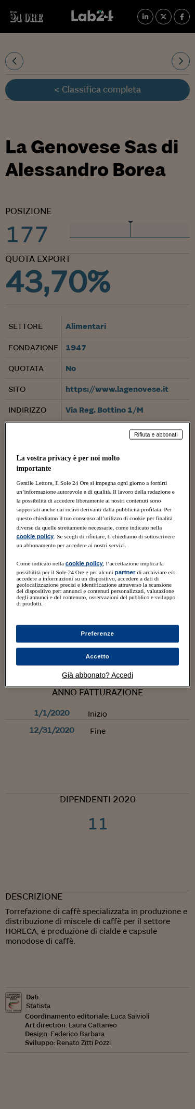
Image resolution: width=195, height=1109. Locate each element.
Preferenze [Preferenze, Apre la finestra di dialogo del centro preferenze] (97, 633)
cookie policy (35, 536)
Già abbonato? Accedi (97, 674)
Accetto (98, 656)
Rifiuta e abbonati (156, 434)
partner (125, 572)
